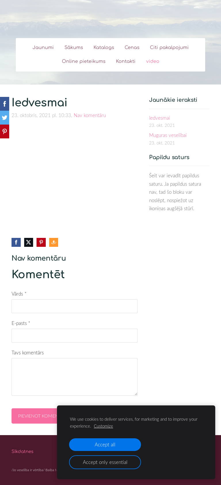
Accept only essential (105, 462)
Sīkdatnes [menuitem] (22, 451)
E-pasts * (21, 323)
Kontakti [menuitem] (126, 61)
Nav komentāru (90, 115)
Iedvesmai (159, 117)
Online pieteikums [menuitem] (83, 61)
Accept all (105, 444)
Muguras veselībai (168, 135)
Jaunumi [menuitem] (43, 47)
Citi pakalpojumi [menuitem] (169, 47)
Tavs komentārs (28, 352)
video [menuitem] (152, 61)
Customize (103, 426)
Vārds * (19, 293)
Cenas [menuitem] (132, 47)
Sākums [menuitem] (73, 47)
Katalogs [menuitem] (104, 47)
